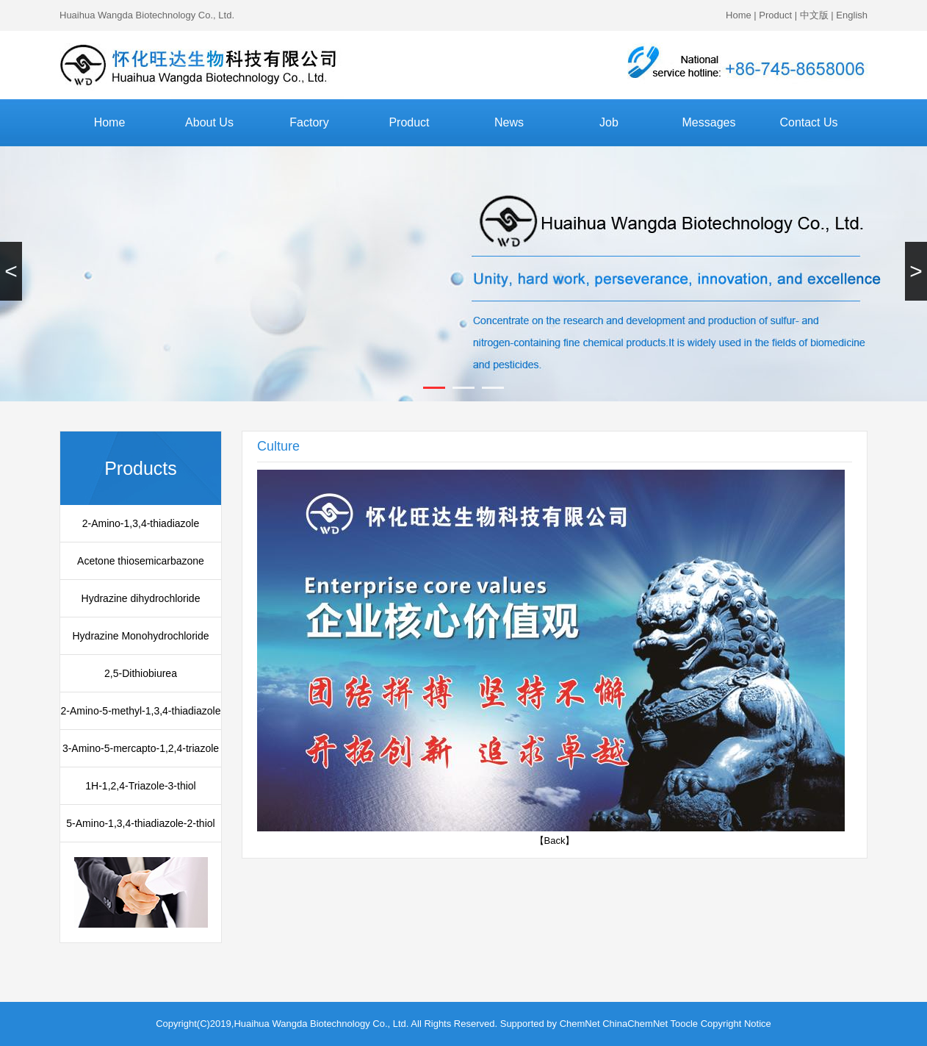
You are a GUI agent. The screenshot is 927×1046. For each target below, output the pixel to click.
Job (608, 122)
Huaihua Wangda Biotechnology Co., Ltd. (146, 15)
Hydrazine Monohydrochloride (141, 636)
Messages (709, 122)
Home (738, 15)
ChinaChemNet (635, 1023)
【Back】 (555, 840)
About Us (209, 122)
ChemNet (580, 1023)
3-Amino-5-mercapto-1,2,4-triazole (140, 748)
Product (775, 15)
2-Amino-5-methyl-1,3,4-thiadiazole (141, 711)
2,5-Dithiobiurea (140, 673)
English (852, 15)
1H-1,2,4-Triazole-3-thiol (140, 786)
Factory (308, 122)
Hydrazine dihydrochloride (141, 598)
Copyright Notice (736, 1023)
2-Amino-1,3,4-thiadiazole (141, 523)
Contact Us (808, 122)
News (509, 122)
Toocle (685, 1023)
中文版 (814, 15)
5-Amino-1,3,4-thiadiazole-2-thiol (140, 823)
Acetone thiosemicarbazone (140, 561)
